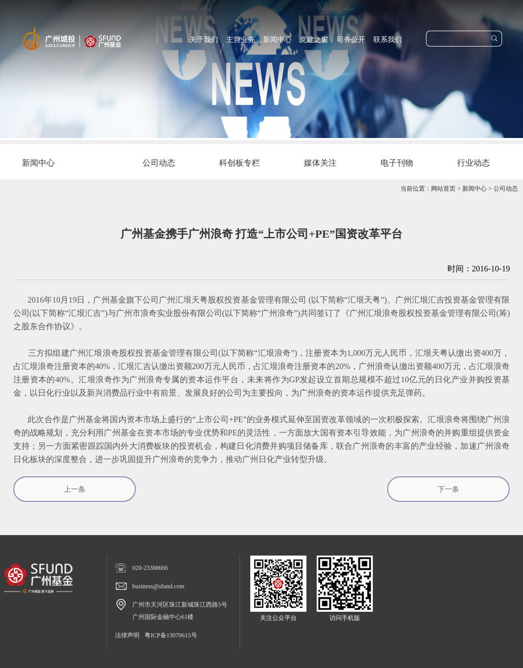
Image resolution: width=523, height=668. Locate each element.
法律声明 (127, 635)
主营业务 (240, 39)
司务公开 (351, 39)
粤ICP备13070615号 (171, 635)
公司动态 (505, 188)
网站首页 (443, 188)
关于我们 (203, 39)
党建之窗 (314, 39)
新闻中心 (277, 39)
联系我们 (387, 39)
